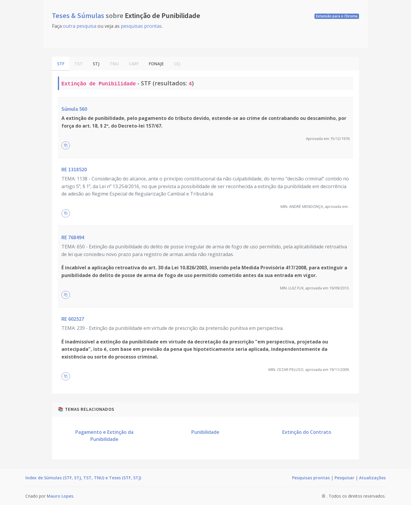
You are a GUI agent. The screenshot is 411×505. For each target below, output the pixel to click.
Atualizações (372, 477)
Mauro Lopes (60, 496)
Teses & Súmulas (79, 15)
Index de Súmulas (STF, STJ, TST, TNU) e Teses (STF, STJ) (83, 477)
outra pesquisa (79, 26)
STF (60, 63)
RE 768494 (72, 237)
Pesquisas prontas (311, 477)
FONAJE (156, 63)
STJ (96, 63)
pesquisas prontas (141, 26)
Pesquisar (344, 477)
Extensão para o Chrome (337, 16)
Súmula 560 (74, 108)
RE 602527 (72, 318)
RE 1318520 (74, 169)
